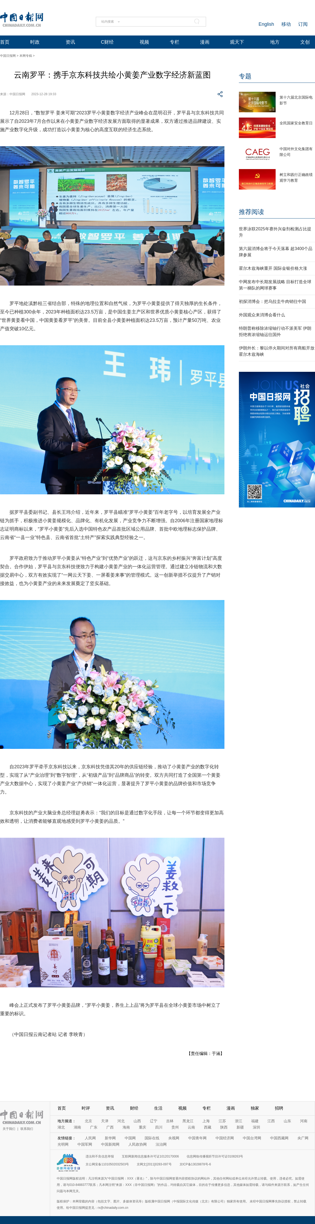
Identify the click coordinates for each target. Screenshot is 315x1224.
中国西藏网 (279, 1138)
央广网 (302, 1138)
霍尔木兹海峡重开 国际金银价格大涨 (273, 268)
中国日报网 (8, 56)
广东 (93, 1127)
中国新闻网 (110, 1144)
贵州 (175, 1127)
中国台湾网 (252, 1138)
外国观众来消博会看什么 (262, 315)
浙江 (238, 1121)
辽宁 (153, 1121)
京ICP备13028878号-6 (195, 1164)
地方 (275, 42)
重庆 (142, 1127)
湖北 (61, 1127)
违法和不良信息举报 (100, 1156)
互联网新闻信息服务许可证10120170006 (150, 1156)
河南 (303, 1121)
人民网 (90, 1138)
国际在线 (152, 1138)
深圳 (256, 1127)
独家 (255, 1108)
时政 (35, 42)
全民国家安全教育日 (296, 123)
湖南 (77, 1127)
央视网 (173, 1138)
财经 (134, 1108)
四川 (158, 1127)
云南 (191, 1127)
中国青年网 (197, 1138)
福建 (255, 1121)
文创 (305, 42)
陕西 (224, 1127)
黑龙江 (187, 1121)
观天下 (237, 42)
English (266, 24)
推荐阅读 (251, 211)
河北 (121, 1121)
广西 (110, 1127)
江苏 (222, 1121)
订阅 (303, 24)
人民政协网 (137, 1144)
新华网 (110, 1138)
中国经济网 (225, 1138)
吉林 (170, 1121)
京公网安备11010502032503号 (107, 1164)
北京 (88, 1121)
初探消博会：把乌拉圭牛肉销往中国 (272, 301)
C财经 (107, 42)
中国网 (130, 1138)
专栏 (174, 42)
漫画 (204, 42)
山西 (137, 1121)
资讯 (70, 42)
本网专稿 (25, 56)
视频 (144, 42)
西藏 (207, 1127)
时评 (86, 1108)
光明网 (63, 1144)
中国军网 (84, 1144)
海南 (126, 1127)
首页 (4, 42)
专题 (245, 76)
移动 (286, 24)
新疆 (240, 1127)
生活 (158, 1108)
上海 (206, 1121)
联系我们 (26, 1129)
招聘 (279, 1108)
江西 (271, 1121)
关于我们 (9, 1129)
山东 (287, 1121)
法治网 (161, 1144)
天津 (104, 1121)
